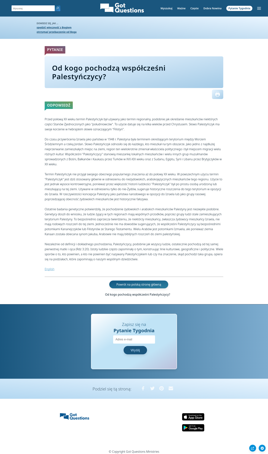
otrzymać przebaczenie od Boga (56, 32)
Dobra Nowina (212, 8)
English (49, 269)
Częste (194, 8)
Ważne (181, 8)
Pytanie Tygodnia (239, 8)
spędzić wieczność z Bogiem (54, 27)
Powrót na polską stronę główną (138, 284)
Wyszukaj (167, 8)
